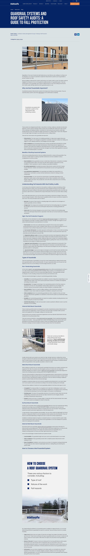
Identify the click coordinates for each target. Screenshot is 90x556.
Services (41, 3)
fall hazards (41, 92)
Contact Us (55, 0)
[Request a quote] (74, 4)
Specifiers (47, 3)
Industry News (19, 39)
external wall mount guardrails (44, 426)
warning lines (35, 247)
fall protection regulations (57, 145)
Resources (60, 3)
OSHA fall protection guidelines (32, 294)
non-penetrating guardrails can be (40, 269)
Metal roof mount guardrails (48, 370)
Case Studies (53, 3)
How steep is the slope (57, 534)
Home (12, 9)
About (66, 3)
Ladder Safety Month (27, 3)
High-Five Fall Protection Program (50, 219)
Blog (22, 9)
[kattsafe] (15, 4)
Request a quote (88, 278)
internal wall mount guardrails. (46, 318)
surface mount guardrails (42, 405)
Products (35, 3)
